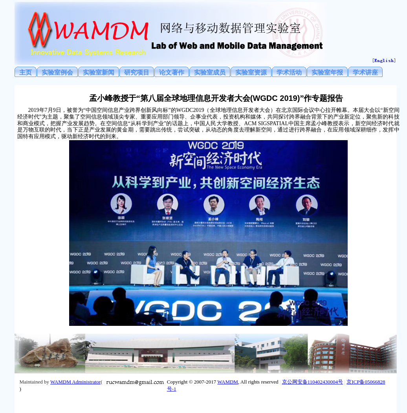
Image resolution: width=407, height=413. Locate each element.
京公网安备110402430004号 (312, 382)
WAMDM (227, 382)
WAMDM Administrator (75, 382)
